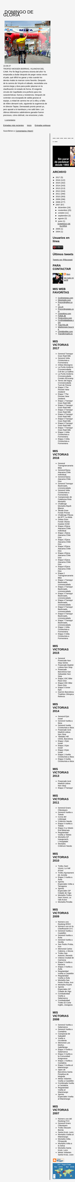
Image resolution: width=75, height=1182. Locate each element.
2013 (58, 188)
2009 (58, 199)
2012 (58, 191)
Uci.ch (60, 307)
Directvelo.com (64, 300)
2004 (58, 231)
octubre (61, 213)
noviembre (63, 210)
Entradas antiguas (42, 125)
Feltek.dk (62, 316)
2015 (58, 183)
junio (60, 221)
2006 (58, 229)
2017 (58, 177)
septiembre (63, 215)
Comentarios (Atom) (24, 131)
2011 (58, 194)
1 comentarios (10, 120)
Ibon (68, 274)
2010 (58, 196)
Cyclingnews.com (65, 298)
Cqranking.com (64, 313)
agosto (61, 218)
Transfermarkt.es (65, 334)
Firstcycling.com (65, 318)
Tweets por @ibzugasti (62, 260)
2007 (58, 205)
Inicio (29, 125)
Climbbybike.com (65, 331)
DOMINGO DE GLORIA (18, 13)
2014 (58, 185)
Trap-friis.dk (63, 325)
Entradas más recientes (13, 125)
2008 (58, 202)
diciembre (62, 207)
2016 (58, 180)
